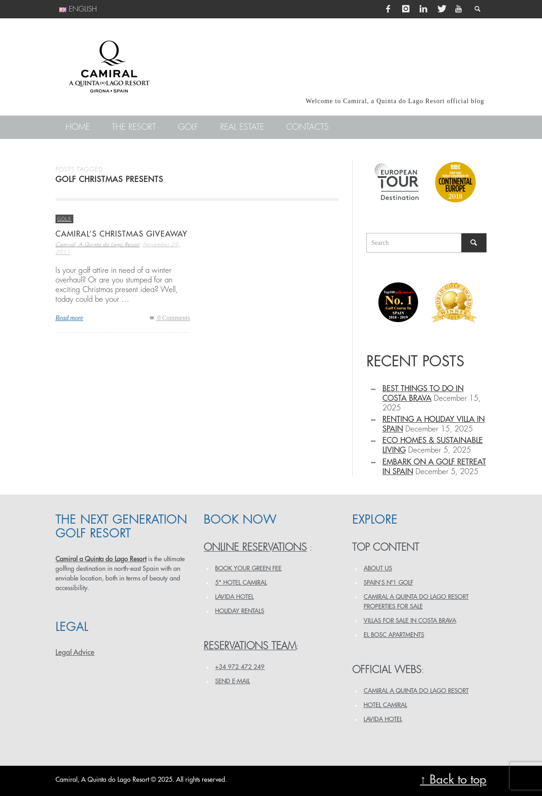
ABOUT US (378, 568)
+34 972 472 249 (240, 667)
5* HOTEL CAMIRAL (241, 583)
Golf (64, 218)
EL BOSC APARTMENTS (394, 635)
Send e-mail (232, 681)
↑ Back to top (453, 780)
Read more (69, 318)
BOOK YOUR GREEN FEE (248, 568)
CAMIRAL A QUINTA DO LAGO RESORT (416, 691)
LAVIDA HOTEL (234, 597)
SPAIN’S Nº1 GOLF (388, 583)
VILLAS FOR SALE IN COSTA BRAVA (410, 621)
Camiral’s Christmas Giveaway (121, 234)
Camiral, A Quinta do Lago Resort (97, 244)
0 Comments (169, 318)
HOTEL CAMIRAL (385, 705)
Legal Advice (74, 652)
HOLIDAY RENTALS (239, 611)
